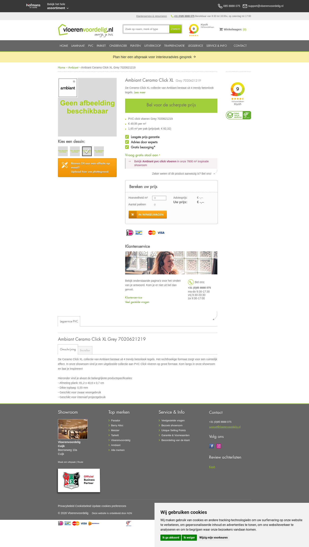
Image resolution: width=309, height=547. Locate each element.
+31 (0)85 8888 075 (184, 16)
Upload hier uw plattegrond (90, 167)
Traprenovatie (174, 46)
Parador (115, 420)
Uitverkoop (152, 46)
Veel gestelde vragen (137, 302)
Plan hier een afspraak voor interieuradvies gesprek (154, 57)
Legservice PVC (69, 321)
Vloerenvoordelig (120, 440)
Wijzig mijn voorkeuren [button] (213, 537)
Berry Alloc (117, 425)
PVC (90, 46)
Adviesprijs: (180, 197)
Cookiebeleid (83, 506)
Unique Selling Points (173, 430)
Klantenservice (133, 297)
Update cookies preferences (109, 506)
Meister (115, 430)
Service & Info (216, 46)
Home (64, 46)
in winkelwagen (151, 214)
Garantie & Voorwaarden (175, 435)
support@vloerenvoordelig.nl (225, 426)
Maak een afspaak (67, 462)
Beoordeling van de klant (175, 440)
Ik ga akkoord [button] (170, 537)
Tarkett (115, 435)
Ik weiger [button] (189, 537)
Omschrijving (68, 349)
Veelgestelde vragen (173, 420)
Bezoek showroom (171, 425)
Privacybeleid (66, 506)
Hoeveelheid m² (138, 197)
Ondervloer (118, 46)
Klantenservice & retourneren (151, 16)
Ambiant (73, 67)
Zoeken (175, 29)
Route (80, 462)
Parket (101, 46)
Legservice (195, 46)
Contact (240, 46)
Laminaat (78, 46)
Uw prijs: (180, 202)
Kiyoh (212, 466)
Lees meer (140, 92)
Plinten (135, 46)
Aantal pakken (137, 204)
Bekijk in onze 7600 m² (171, 163)
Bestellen (85, 350)
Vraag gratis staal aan (141, 155)
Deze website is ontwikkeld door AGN (112, 513)
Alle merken (118, 450)
